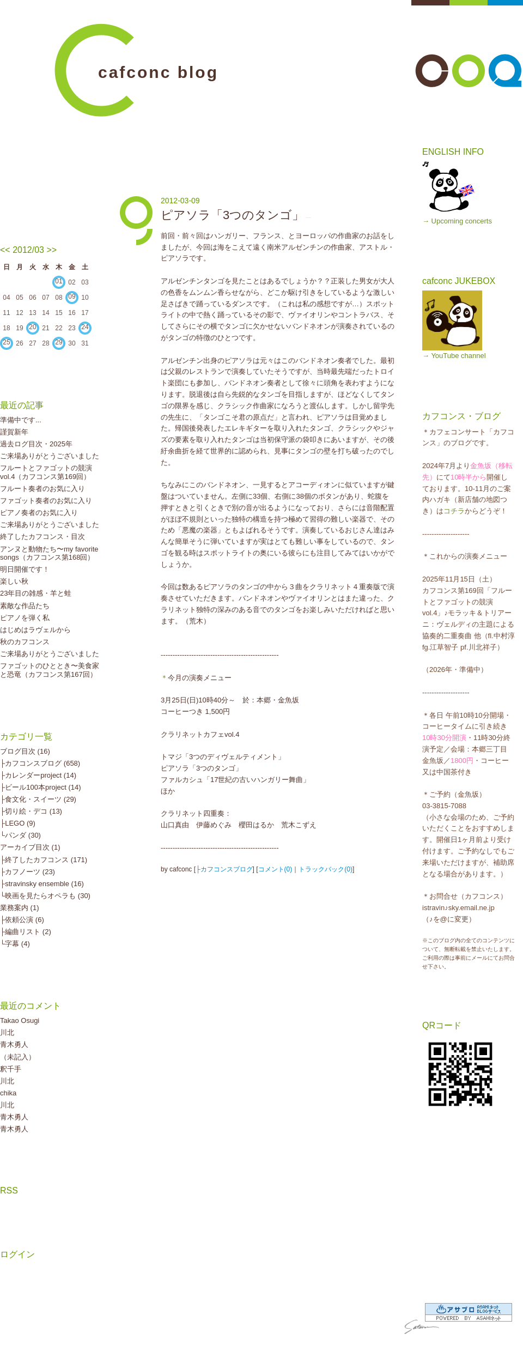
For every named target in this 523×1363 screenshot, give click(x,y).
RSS (9, 1190)
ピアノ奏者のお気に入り (39, 512)
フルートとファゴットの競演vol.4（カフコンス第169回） (46, 472)
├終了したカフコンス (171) (43, 860)
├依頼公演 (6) (22, 920)
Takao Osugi (19, 1020)
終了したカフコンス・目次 (42, 536)
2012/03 (28, 250)
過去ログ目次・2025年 (36, 444)
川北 (7, 1032)
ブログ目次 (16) (25, 751)
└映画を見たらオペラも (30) (45, 896)
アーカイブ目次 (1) (30, 847)
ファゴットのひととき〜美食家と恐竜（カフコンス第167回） (49, 670)
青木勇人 (14, 1044)
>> (51, 250)
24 (84, 327)
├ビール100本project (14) (40, 787)
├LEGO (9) (17, 823)
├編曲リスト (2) (25, 932)
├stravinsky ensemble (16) (42, 884)
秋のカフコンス (25, 642)
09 (71, 296)
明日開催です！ (25, 569)
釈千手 (10, 1069)
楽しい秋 (14, 581)
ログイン (17, 1254)
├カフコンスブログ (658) (40, 763)
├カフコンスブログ (224, 869)
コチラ (454, 511)
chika (8, 1093)
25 (6, 342)
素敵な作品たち (25, 606)
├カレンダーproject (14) (38, 775)
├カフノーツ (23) (27, 872)
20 (32, 327)
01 (58, 281)
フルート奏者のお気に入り (42, 488)
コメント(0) (275, 869)
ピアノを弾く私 (25, 618)
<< (5, 250)
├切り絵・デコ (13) (31, 811)
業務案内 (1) (19, 908)
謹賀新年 (14, 432)
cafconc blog (158, 72)
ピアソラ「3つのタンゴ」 (232, 215)
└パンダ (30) (20, 835)
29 (58, 342)
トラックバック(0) (325, 869)
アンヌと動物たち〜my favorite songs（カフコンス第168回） (49, 553)
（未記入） (17, 1057)
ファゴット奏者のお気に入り (46, 500)
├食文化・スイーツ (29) (38, 799)
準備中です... (20, 420)
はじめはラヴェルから (35, 630)
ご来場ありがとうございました (49, 456)
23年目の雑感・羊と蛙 (35, 593)
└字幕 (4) (15, 944)
